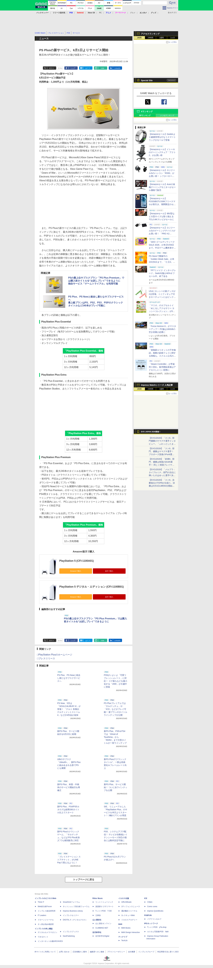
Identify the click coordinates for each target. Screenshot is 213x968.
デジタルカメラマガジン (47, 932)
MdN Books (125, 928)
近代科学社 (96, 932)
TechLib (124, 940)
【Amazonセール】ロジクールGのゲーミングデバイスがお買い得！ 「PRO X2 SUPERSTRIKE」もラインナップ (162, 234)
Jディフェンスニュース (130, 906)
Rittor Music (97, 898)
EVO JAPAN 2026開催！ (151, 432)
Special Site (147, 80)
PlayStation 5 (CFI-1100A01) (76, 560)
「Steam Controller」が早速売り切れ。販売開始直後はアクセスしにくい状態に (162, 367)
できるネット (43, 937)
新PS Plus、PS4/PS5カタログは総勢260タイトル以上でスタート (68, 809)
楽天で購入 (109, 571)
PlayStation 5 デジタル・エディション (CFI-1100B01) (91, 586)
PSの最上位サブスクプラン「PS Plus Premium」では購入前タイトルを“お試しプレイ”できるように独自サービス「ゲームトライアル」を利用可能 (96, 280)
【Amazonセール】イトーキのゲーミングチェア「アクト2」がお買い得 (162, 152)
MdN (120, 924)
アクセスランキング (150, 34)
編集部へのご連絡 (97, 952)
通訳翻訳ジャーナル (129, 911)
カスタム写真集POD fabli (157, 932)
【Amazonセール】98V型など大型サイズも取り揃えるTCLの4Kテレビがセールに (162, 216)
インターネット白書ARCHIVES (50, 941)
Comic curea (152, 906)
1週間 (161, 38)
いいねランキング (167, 115)
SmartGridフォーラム (71, 902)
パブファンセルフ (154, 919)
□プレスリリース (46, 658)
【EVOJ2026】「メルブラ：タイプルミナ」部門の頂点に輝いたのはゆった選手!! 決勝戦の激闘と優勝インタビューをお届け (162, 475)
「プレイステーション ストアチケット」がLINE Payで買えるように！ (69, 859)
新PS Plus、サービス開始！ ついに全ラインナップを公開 (115, 787)
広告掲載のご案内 (80, 952)
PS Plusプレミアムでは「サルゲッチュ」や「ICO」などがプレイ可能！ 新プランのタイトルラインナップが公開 (115, 709)
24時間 (150, 38)
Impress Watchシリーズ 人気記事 (157, 385)
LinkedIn (117, 68)
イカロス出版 (123, 898)
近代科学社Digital (102, 936)
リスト (60, 68)
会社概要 (131, 952)
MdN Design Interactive (130, 932)
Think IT (41, 902)
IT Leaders (42, 915)
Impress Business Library (73, 911)
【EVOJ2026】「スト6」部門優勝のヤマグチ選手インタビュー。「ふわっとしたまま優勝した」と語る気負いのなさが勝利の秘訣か (162, 444)
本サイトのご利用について (45, 952)
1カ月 (172, 38)
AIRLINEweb (126, 902)
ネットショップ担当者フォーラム (76, 906)
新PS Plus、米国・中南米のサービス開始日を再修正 (68, 787)
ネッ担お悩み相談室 (46, 924)
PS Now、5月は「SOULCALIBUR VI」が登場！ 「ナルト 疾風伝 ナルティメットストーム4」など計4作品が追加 (69, 709)
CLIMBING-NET (101, 928)
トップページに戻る (83, 879)
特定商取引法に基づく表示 (168, 952)
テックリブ (122, 937)
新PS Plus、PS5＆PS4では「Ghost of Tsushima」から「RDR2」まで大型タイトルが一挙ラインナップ (115, 737)
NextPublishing (69, 936)
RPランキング (145, 115)
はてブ (87, 68)
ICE (145, 898)
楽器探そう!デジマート (104, 906)
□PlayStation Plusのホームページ (54, 654)
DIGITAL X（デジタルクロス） (75, 920)
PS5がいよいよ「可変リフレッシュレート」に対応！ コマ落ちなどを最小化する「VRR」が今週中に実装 (115, 681)
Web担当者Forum (45, 906)
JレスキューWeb (128, 915)
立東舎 (98, 915)
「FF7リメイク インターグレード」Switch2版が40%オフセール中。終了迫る (162, 273)
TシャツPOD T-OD (103, 911)
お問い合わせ (64, 952)
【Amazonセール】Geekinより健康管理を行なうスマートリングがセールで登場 (162, 137)
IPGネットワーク (151, 923)
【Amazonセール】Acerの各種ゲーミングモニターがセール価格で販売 (162, 187)
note (102, 68)
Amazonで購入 (75, 571)
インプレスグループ (146, 952)
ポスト (51, 68)
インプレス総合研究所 (46, 911)
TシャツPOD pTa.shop (156, 927)
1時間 (139, 38)
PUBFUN (148, 915)
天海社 (150, 902)
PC (100, 13)
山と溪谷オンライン (103, 923)
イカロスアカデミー (129, 920)
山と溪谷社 (96, 920)
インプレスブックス (71, 932)
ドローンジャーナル (46, 920)
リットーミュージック (104, 902)
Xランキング (147, 111)
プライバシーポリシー (116, 952)
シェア (73, 68)
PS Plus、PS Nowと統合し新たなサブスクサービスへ (68, 678)
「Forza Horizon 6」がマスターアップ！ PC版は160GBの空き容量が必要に (162, 329)
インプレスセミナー (71, 915)
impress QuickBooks (155, 911)
